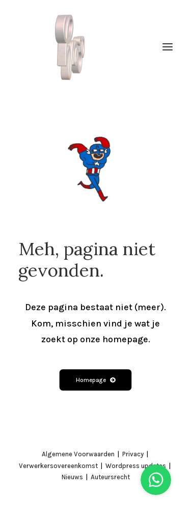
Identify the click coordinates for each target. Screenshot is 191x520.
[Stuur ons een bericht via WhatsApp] (156, 474)
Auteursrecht (110, 477)
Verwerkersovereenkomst (58, 466)
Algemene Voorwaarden (78, 454)
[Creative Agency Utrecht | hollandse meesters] (72, 47)
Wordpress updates (135, 466)
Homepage (95, 379)
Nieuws (72, 477)
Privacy (133, 454)
